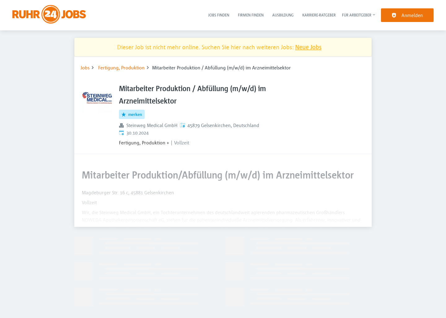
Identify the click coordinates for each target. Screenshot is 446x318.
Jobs (85, 67)
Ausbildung (283, 14)
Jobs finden (218, 14)
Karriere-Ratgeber (319, 14)
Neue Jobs (308, 47)
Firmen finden (251, 14)
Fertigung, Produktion (121, 67)
